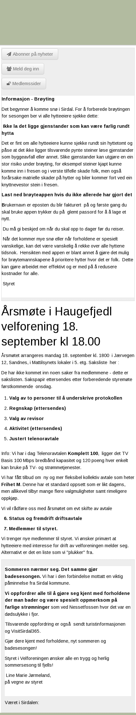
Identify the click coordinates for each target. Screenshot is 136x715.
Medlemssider (24, 83)
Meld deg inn (23, 68)
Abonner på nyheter (30, 54)
